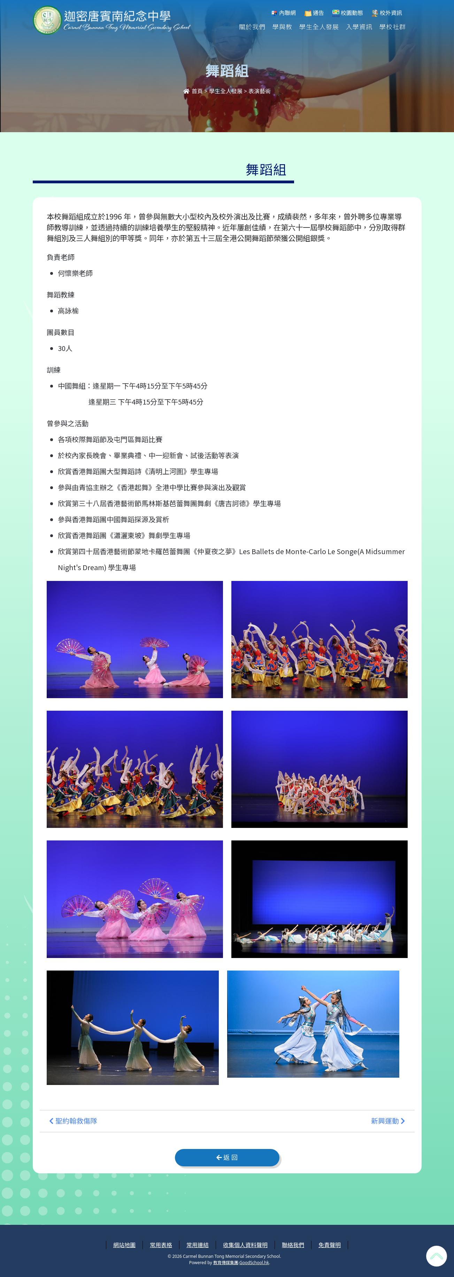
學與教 (282, 26)
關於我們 (252, 26)
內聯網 (283, 13)
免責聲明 (329, 1245)
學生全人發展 (319, 26)
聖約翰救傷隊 (73, 1121)
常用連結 (197, 1245)
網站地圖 (124, 1245)
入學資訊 (359, 26)
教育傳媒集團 (225, 1263)
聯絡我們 (293, 1245)
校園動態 (347, 13)
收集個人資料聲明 (245, 1245)
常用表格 (161, 1245)
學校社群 (392, 26)
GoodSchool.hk (254, 1263)
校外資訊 (386, 13)
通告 (314, 13)
